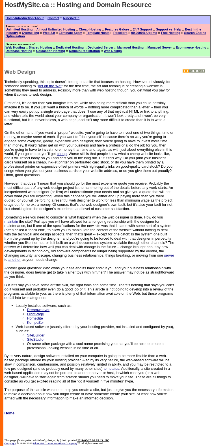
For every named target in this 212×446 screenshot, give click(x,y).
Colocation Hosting (50, 51)
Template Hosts (97, 32)
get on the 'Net (50, 86)
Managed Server (160, 47)
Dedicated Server (100, 47)
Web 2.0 (49, 32)
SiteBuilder (36, 335)
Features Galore (117, 29)
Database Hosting (19, 51)
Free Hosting (170, 32)
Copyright (10, 443)
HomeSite (35, 318)
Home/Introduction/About (25, 18)
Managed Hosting (130, 47)
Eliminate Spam (70, 32)
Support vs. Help (168, 29)
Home (10, 413)
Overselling (30, 32)
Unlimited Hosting (19, 29)
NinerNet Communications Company (55, 443)
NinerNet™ (71, 18)
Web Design (113, 51)
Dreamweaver (38, 310)
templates (111, 368)
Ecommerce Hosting (191, 47)
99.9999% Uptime (144, 32)
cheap (62, 154)
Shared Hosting (40, 47)
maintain (11, 221)
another (14, 259)
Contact (53, 18)
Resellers (120, 32)
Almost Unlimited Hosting (55, 29)
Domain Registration (84, 51)
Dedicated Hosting (70, 47)
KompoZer (35, 322)
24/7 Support (142, 29)
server (169, 255)
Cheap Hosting (90, 29)
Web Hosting (15, 47)
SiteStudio (35, 339)
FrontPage (35, 314)
